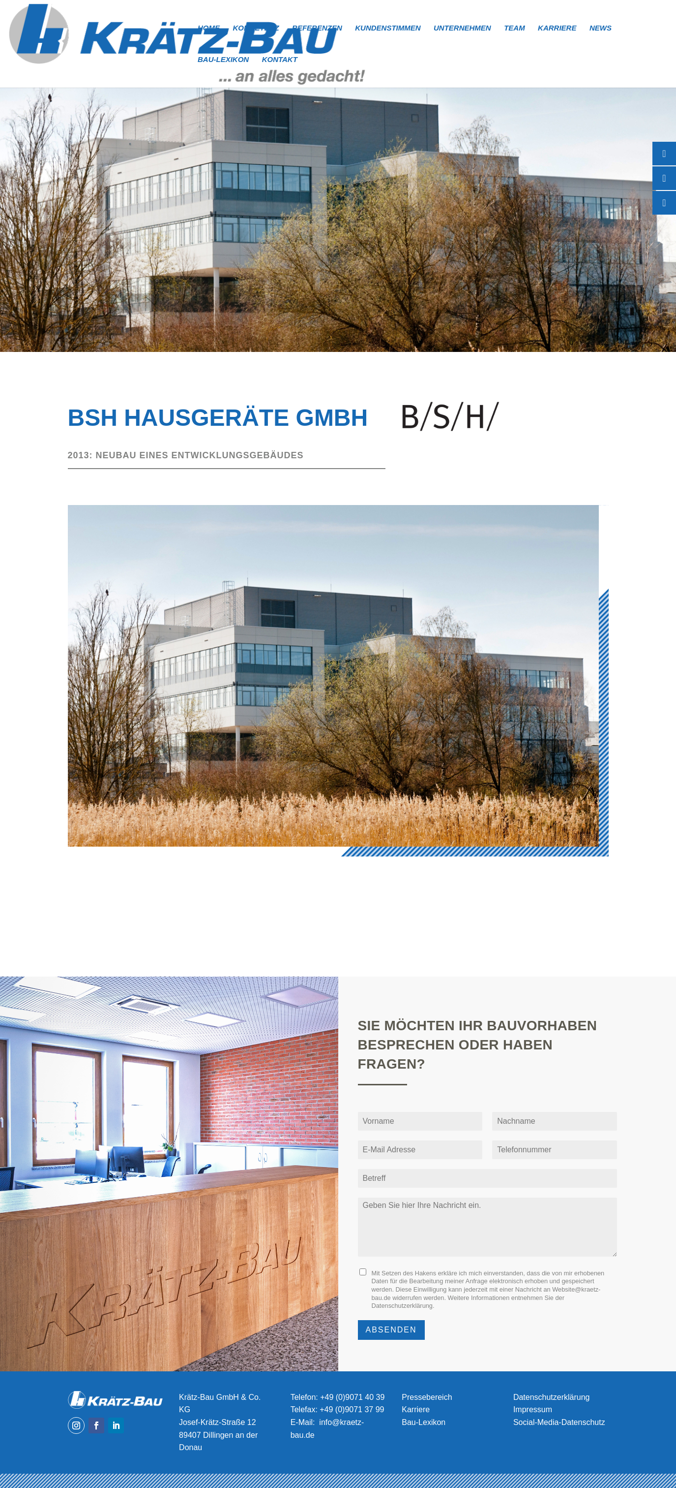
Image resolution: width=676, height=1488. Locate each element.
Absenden (391, 1330)
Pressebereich (427, 1397)
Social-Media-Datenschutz (559, 1422)
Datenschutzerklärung (402, 1305)
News (600, 28)
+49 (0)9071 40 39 (352, 1397)
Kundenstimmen (387, 28)
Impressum (532, 1409)
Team (514, 28)
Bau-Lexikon (223, 59)
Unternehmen (462, 28)
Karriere (557, 28)
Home (209, 28)
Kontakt (279, 59)
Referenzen (317, 28)
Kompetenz (256, 28)
